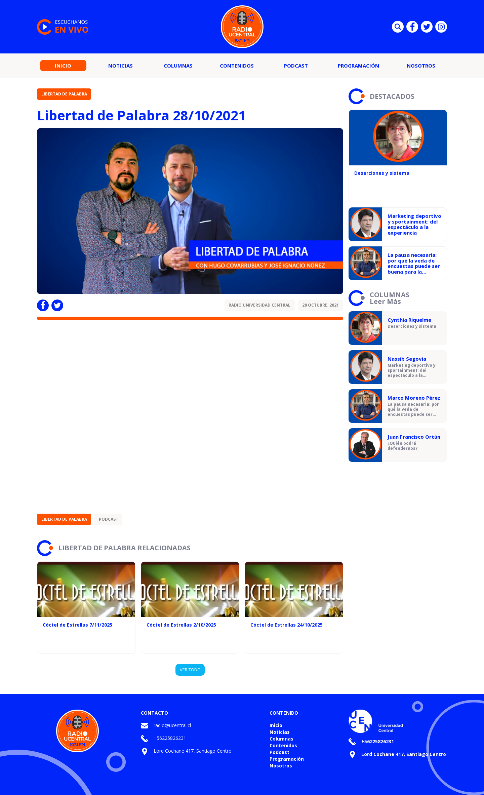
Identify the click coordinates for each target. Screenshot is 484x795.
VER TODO (190, 670)
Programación (358, 65)
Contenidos (237, 65)
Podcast (296, 65)
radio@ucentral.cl (172, 725)
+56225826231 (170, 738)
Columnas (178, 65)
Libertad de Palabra (64, 94)
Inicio (63, 65)
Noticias (120, 65)
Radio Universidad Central (259, 305)
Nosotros (421, 65)
